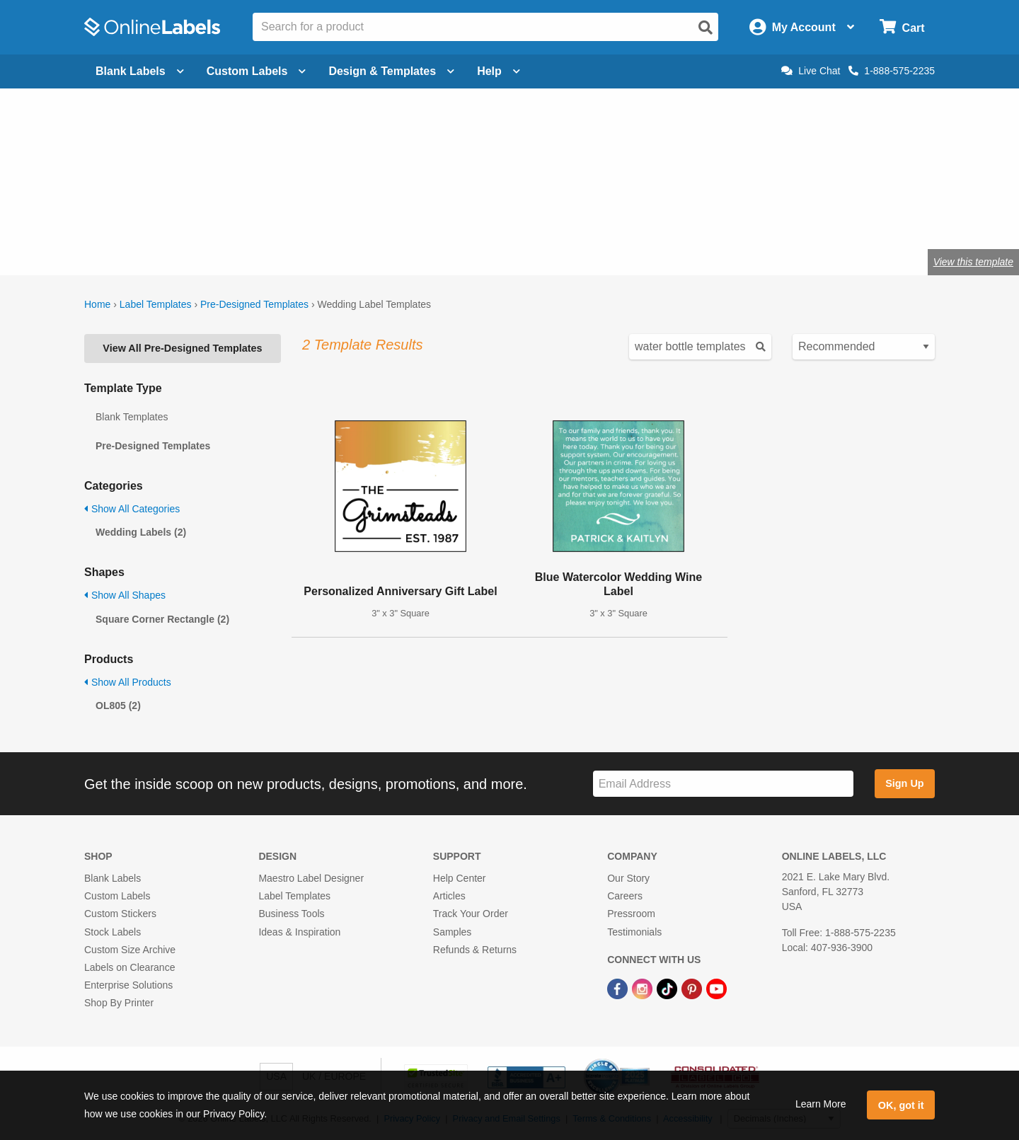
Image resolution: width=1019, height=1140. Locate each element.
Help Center (459, 878)
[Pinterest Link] (693, 988)
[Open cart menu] (902, 27)
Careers (625, 896)
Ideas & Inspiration (299, 932)
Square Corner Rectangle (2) (162, 619)
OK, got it (901, 1105)
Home (97, 304)
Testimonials (634, 932)
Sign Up (904, 783)
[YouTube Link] (716, 988)
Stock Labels (112, 932)
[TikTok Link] (668, 988)
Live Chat (810, 71)
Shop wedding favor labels (256, 215)
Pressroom (631, 913)
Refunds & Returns (475, 949)
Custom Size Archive (129, 949)
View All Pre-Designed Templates (182, 348)
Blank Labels (112, 878)
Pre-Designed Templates (254, 304)
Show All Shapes (125, 595)
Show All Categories (132, 508)
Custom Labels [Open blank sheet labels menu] (256, 71)
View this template (973, 261)
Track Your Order (470, 913)
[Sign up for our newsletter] (723, 784)
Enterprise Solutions (128, 985)
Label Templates (156, 304)
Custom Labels (117, 896)
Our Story (628, 878)
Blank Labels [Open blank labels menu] (140, 71)
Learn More (820, 1104)
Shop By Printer (119, 1002)
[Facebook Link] (619, 988)
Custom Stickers (120, 913)
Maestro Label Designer (311, 878)
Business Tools (291, 913)
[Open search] (705, 27)
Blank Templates (132, 416)
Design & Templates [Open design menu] (391, 71)
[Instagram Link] (643, 988)
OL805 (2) (118, 705)
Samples (452, 932)
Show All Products (127, 682)
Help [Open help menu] (498, 71)
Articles (449, 896)
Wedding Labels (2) (141, 532)
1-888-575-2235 (891, 70)
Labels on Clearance (129, 967)
